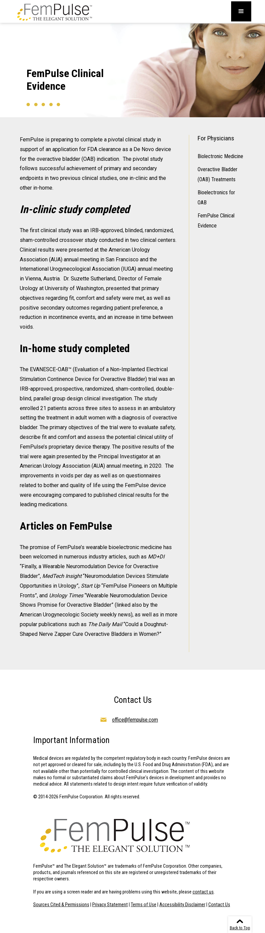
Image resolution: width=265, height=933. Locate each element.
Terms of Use (143, 905)
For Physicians (216, 138)
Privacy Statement (110, 905)
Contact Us (219, 905)
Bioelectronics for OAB (216, 197)
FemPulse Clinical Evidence (216, 220)
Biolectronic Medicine (220, 156)
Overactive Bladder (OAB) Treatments (217, 174)
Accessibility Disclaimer (182, 905)
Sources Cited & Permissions (61, 905)
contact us (203, 892)
